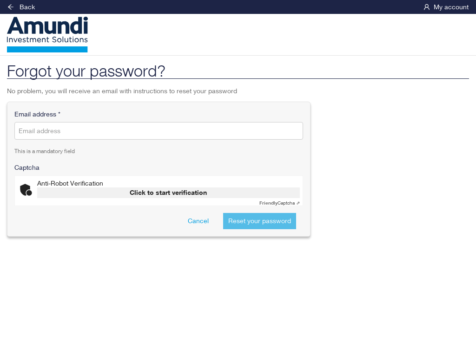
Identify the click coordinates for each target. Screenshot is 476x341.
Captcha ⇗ (279, 203)
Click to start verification (168, 192)
